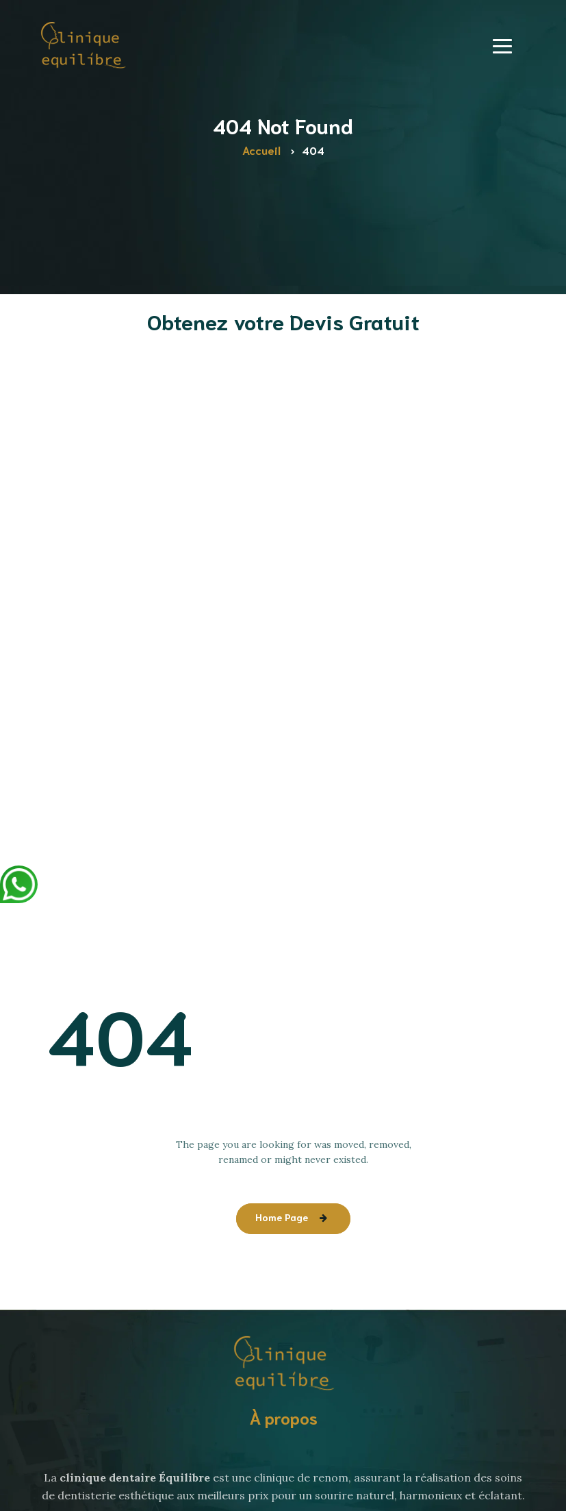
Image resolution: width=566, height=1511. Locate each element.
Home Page (281, 1217)
